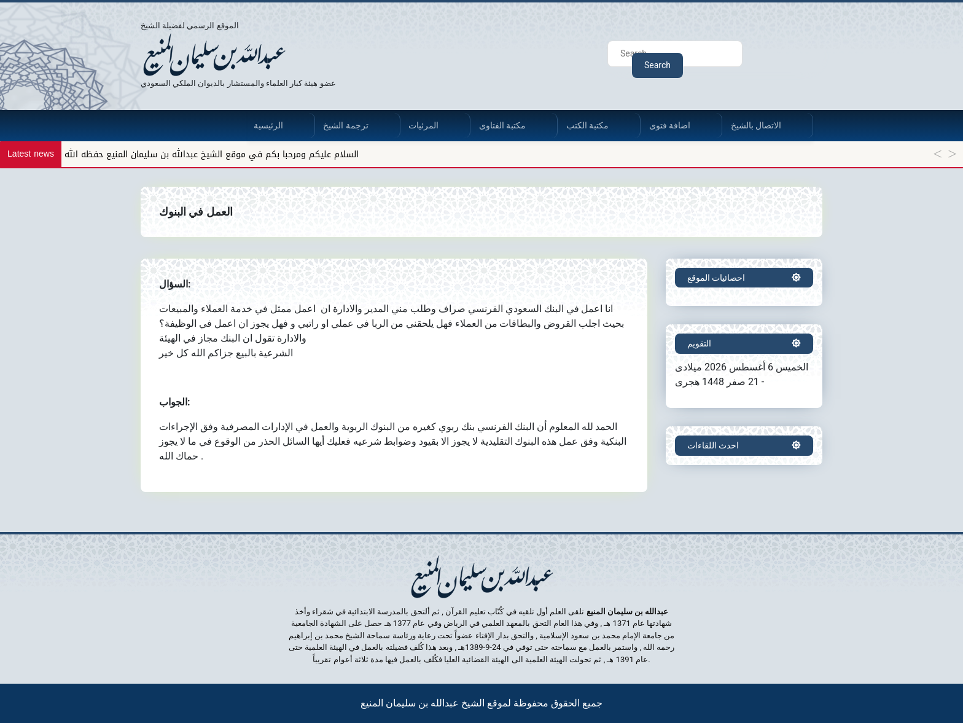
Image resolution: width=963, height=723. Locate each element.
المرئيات (423, 125)
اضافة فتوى (669, 125)
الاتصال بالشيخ (756, 125)
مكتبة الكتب (587, 125)
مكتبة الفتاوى (502, 125)
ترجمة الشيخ (345, 125)
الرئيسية (268, 125)
